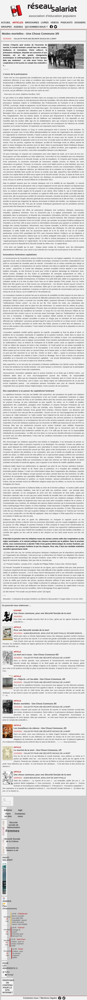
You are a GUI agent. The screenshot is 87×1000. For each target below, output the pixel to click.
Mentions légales (49, 998)
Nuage (9, 975)
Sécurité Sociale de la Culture (12, 840)
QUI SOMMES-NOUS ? (36, 27)
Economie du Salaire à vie (12, 849)
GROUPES (6, 27)
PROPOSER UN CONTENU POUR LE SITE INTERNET (8, 986)
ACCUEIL (6, 22)
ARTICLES (17, 22)
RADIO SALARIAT (7, 858)
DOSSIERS (80, 22)
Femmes (12, 831)
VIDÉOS (55, 22)
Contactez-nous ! (31, 998)
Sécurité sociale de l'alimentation (13, 825)
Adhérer (8, 810)
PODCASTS (66, 22)
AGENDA (18, 27)
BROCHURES (32, 22)
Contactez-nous (20, 815)
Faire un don (8, 815)
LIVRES (45, 22)
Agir (20, 810)
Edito (6, 972)
